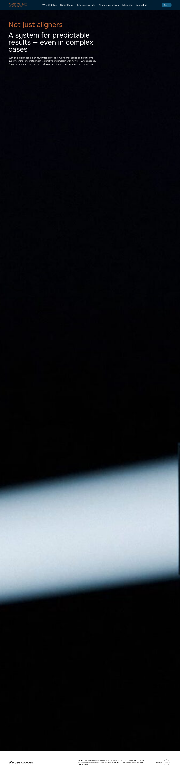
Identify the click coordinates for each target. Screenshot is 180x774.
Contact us (141, 5)
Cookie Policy (83, 764)
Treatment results (86, 5)
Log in (166, 5)
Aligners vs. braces (109, 5)
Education (127, 5)
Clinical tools (66, 5)
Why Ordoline (49, 5)
